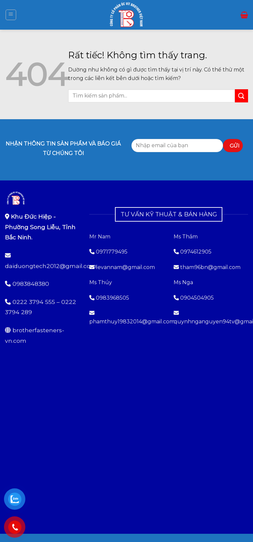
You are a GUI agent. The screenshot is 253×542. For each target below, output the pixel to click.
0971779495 (108, 252)
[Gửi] (241, 95)
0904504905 (197, 298)
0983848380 (31, 283)
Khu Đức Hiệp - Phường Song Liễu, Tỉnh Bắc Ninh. (40, 227)
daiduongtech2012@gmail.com (51, 265)
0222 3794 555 (34, 301)
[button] (11, 15)
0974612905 (195, 252)
